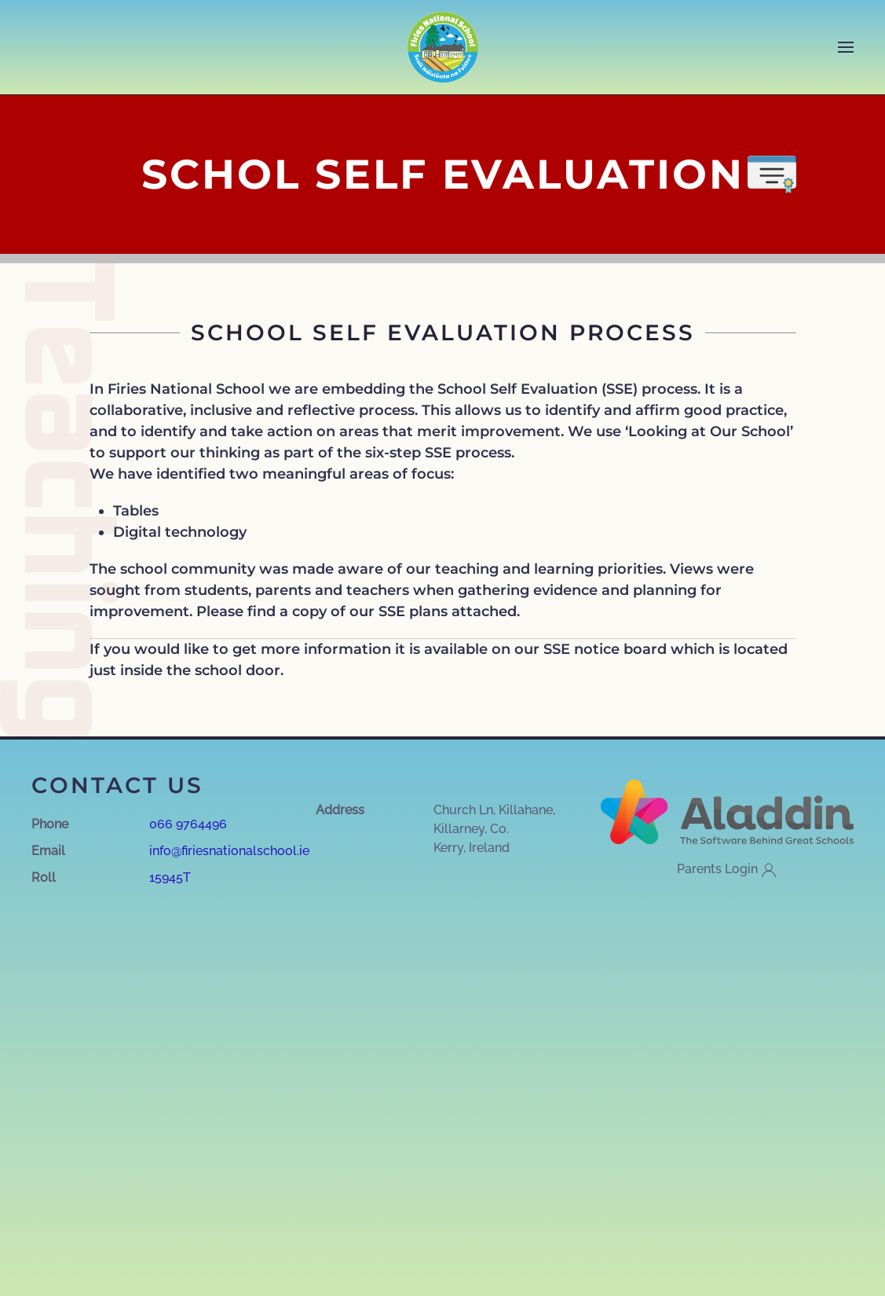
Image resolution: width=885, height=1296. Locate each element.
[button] (846, 47)
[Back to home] (443, 47)
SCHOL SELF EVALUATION (442, 174)
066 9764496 (188, 824)
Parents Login (727, 870)
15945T (170, 877)
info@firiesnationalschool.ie (229, 850)
